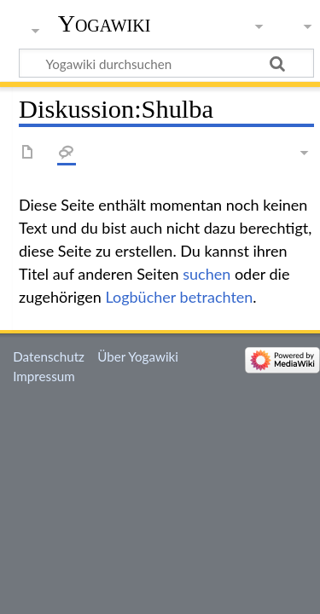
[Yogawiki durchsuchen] (166, 63)
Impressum (44, 376)
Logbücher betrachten (179, 296)
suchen (206, 273)
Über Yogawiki (137, 356)
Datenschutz (48, 356)
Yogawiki (104, 23)
